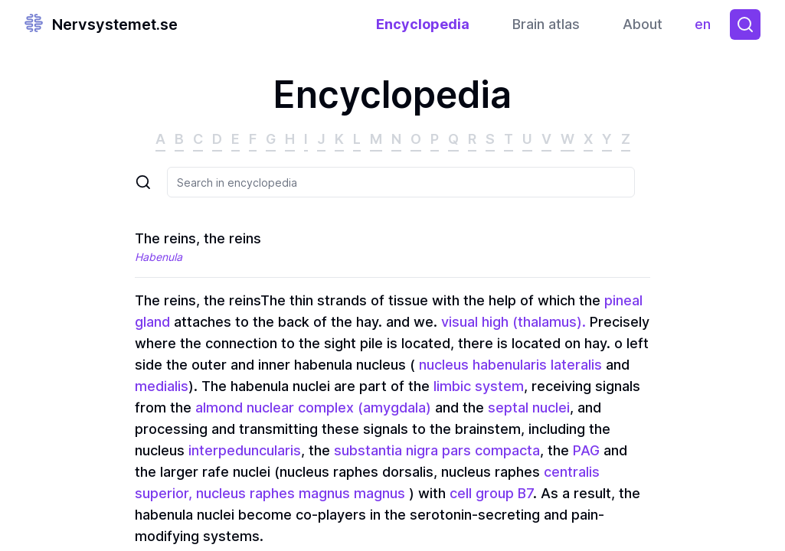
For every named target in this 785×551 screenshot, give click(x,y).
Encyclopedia (422, 24)
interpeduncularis (244, 450)
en (706, 28)
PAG (586, 450)
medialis (161, 386)
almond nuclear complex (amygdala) (313, 407)
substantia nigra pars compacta (437, 450)
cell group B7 (491, 493)
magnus (379, 493)
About (642, 24)
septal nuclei (529, 407)
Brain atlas (546, 24)
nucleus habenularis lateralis (508, 365)
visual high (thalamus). (513, 322)
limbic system (478, 386)
